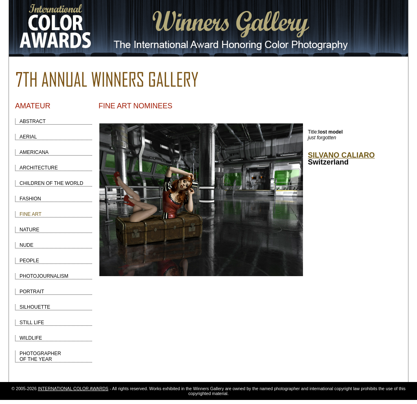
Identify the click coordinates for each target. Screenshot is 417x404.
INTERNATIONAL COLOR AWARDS (73, 388)
